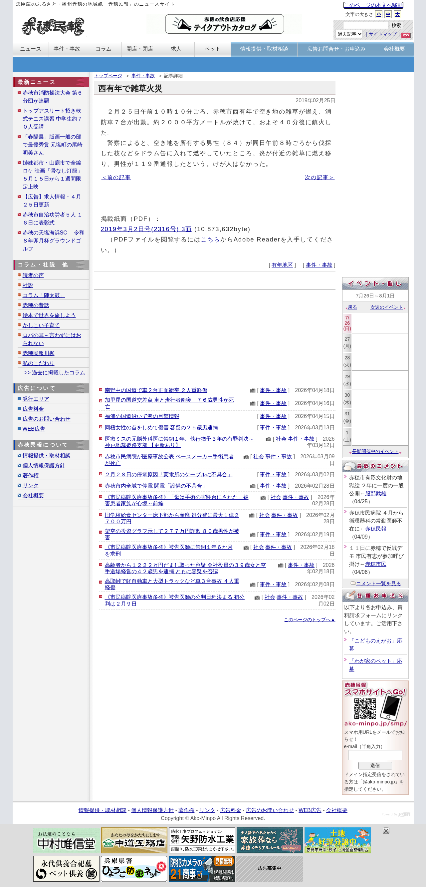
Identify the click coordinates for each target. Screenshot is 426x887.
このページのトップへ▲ (309, 619)
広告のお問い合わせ (47, 419)
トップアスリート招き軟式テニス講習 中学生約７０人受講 (53, 119)
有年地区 (282, 265)
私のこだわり (39, 363)
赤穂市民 (375, 564)
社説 (28, 285)
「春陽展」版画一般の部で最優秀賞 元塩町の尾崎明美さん (53, 145)
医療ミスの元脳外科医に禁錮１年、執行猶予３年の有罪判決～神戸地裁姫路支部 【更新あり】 (179, 442)
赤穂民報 (375, 529)
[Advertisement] (214, 336)
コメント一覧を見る (375, 583)
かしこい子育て (41, 325)
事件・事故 (143, 75)
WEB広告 (34, 429)
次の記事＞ (319, 177)
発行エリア (36, 399)
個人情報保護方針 (44, 465)
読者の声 (33, 275)
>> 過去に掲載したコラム (54, 372)
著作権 (31, 475)
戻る (351, 307)
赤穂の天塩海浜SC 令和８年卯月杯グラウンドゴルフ (54, 240)
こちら (211, 239)
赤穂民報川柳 (39, 353)
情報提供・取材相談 (47, 455)
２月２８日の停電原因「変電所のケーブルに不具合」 (169, 474)
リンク (31, 485)
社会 (281, 439)
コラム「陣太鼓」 (44, 295)
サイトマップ (383, 34)
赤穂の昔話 (36, 305)
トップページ (108, 75)
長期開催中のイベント (375, 451)
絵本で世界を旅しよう (49, 315)
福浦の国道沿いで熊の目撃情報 (142, 416)
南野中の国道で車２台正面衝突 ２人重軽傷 (156, 390)
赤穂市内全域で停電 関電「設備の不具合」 (156, 486)
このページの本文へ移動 (373, 5)
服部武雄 (375, 493)
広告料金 (33, 409)
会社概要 (33, 495)
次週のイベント (388, 307)
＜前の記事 (116, 177)
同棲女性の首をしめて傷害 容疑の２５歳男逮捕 (161, 427)
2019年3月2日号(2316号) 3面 (146, 228)
